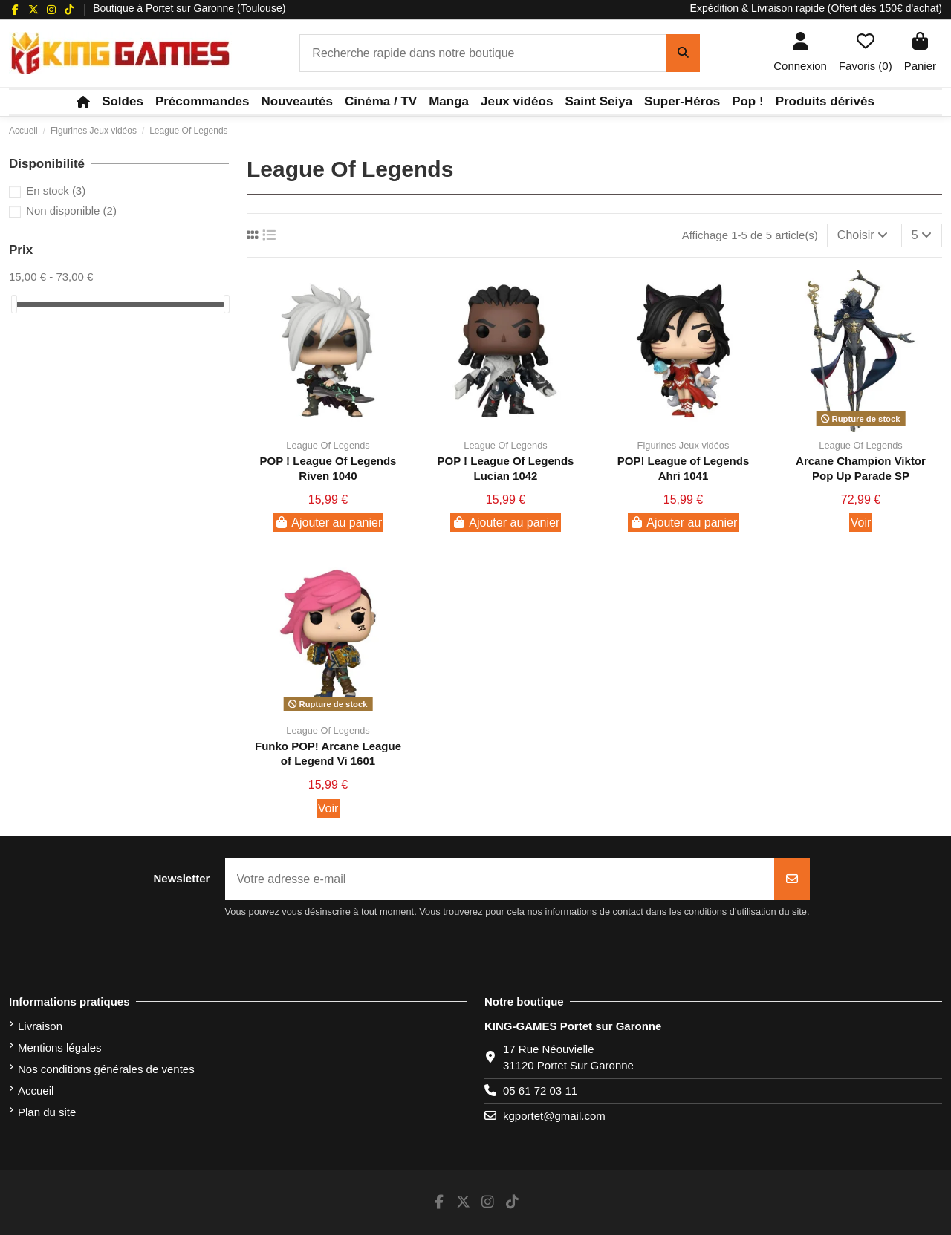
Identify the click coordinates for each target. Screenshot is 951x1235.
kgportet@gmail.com (554, 1115)
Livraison (40, 1026)
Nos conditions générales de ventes (106, 1069)
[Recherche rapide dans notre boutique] (683, 53)
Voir (861, 522)
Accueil (35, 1090)
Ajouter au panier (328, 522)
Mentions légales (60, 1047)
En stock (55, 190)
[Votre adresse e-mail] (500, 879)
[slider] (14, 304)
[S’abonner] (792, 879)
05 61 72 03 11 (540, 1090)
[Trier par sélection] (862, 235)
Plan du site (47, 1112)
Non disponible (71, 210)
